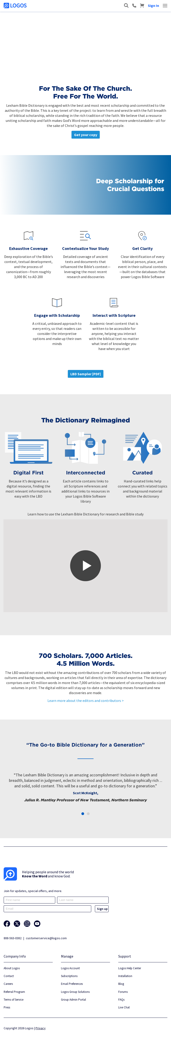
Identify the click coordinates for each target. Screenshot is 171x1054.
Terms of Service (13, 1000)
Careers (8, 984)
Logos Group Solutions (75, 992)
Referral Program (14, 992)
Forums (123, 992)
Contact (9, 976)
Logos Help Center (129, 968)
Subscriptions (69, 976)
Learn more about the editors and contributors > (85, 700)
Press (7, 1007)
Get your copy (85, 134)
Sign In (153, 5)
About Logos (12, 968)
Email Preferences (72, 984)
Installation (125, 976)
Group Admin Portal (73, 1000)
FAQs (121, 1000)
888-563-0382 (13, 938)
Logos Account (70, 968)
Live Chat (124, 1007)
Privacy (41, 1028)
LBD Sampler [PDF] (85, 374)
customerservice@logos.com (46, 938)
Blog (121, 984)
